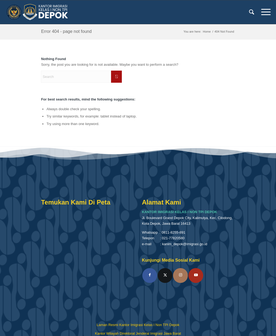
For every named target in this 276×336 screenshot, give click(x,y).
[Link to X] (165, 275)
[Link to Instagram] (180, 275)
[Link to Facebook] (149, 275)
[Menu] (264, 12)
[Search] (252, 12)
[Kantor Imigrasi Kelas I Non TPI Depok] (37, 12)
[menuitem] (252, 12)
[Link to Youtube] (195, 275)
